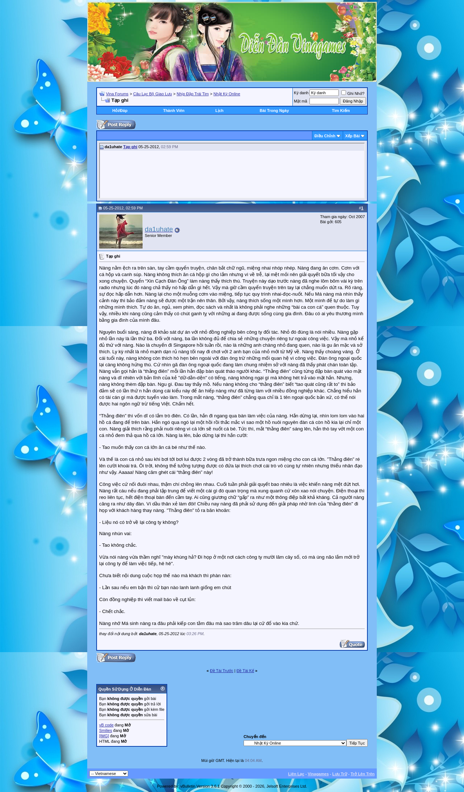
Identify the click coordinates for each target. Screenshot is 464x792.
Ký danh (301, 93)
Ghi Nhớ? (352, 93)
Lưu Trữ (339, 774)
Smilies (105, 730)
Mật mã (300, 101)
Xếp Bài (352, 136)
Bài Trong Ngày (274, 110)
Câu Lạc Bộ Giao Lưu (152, 94)
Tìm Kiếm (341, 110)
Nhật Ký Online (227, 94)
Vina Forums (117, 94)
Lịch (219, 110)
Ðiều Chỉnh (325, 136)
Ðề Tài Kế (245, 670)
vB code (106, 725)
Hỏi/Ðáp (119, 110)
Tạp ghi (130, 147)
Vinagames (318, 774)
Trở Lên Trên (363, 774)
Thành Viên (174, 110)
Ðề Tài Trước (221, 670)
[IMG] (104, 736)
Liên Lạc (296, 774)
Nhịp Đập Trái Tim (192, 94)
